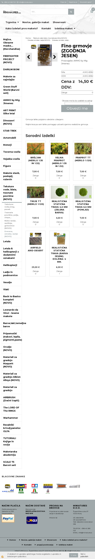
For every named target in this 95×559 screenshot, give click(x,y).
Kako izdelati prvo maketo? (22, 28)
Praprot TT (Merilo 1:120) (83, 159)
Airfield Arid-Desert (35, 249)
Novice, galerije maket (35, 22)
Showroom (59, 22)
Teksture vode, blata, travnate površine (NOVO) (50, 38)
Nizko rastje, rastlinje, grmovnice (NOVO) (10, 224)
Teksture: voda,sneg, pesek (9, 206)
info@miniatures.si (73, 551)
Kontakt (46, 28)
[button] (54, 57)
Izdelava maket (64, 28)
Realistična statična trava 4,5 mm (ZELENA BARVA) (59, 207)
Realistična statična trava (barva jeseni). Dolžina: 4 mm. (59, 255)
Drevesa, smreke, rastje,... (61, 40)
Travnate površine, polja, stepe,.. (11, 215)
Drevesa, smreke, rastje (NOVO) (11, 233)
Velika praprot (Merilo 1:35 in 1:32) (59, 161)
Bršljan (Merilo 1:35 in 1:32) (35, 160)
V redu (73, 555)
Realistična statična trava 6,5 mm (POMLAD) (83, 205)
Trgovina (11, 22)
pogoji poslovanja (45, 545)
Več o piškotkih (84, 555)
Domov (28, 38)
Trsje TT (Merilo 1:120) (35, 202)
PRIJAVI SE (53, 518)
